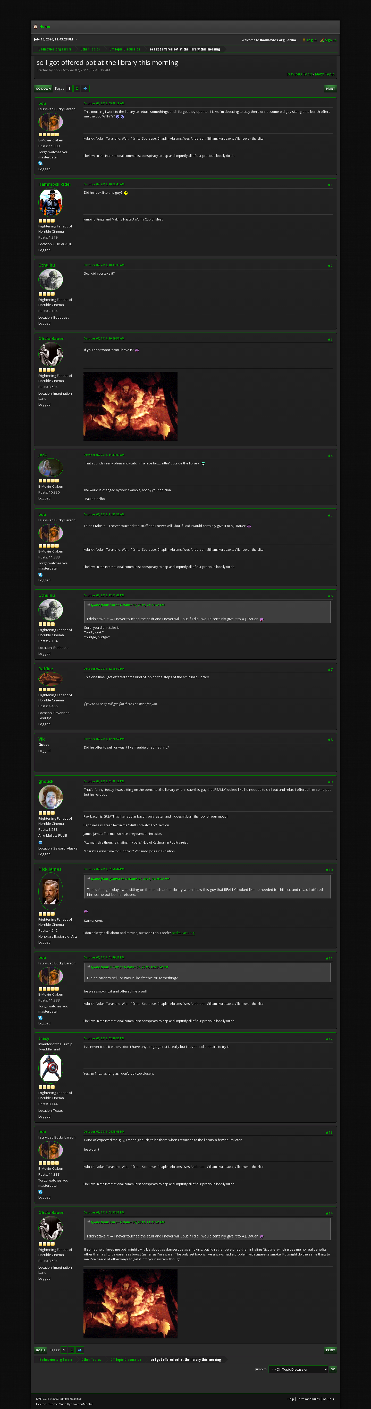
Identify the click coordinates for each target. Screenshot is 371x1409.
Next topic (324, 74)
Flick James (49, 869)
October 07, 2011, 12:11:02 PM (103, 595)
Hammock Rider (54, 184)
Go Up (40, 1350)
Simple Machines (70, 1398)
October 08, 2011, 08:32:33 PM (103, 1212)
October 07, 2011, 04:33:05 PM (103, 1131)
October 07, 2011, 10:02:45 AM (103, 184)
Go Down (43, 88)
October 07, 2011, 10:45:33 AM (103, 265)
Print (330, 88)
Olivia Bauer (51, 338)
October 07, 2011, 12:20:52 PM (103, 739)
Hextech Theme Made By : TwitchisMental (64, 1404)
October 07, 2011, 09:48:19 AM (103, 103)
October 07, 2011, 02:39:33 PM (103, 1038)
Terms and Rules (308, 1399)
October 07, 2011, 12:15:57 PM (103, 668)
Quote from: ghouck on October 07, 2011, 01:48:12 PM (130, 879)
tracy (43, 1038)
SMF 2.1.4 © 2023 (47, 1398)
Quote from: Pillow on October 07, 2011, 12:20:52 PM (129, 967)
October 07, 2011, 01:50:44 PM (103, 869)
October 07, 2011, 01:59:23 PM (103, 957)
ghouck (46, 781)
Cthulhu (46, 265)
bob (42, 103)
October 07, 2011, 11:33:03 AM (103, 455)
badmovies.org (183, 933)
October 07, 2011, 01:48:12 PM (103, 781)
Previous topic (299, 74)
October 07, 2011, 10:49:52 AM (103, 338)
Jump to (261, 1369)
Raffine (45, 669)
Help (291, 1399)
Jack (42, 455)
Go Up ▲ (329, 1399)
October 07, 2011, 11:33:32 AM (103, 514)
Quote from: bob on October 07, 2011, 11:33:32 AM (128, 605)
